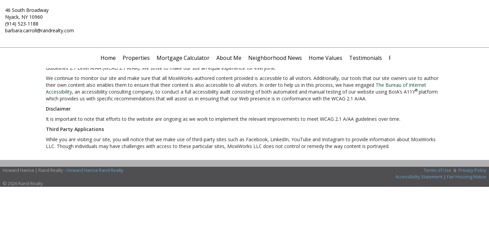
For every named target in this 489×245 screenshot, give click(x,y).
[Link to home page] (244, 15)
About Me (228, 58)
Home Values (325, 58)
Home (108, 58)
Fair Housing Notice (466, 177)
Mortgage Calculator (183, 58)
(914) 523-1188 (21, 23)
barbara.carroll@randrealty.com (39, 30)
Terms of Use (437, 170)
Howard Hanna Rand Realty (95, 170)
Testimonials (365, 58)
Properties (136, 58)
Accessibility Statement (418, 177)
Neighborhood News (275, 58)
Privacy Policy (472, 170)
